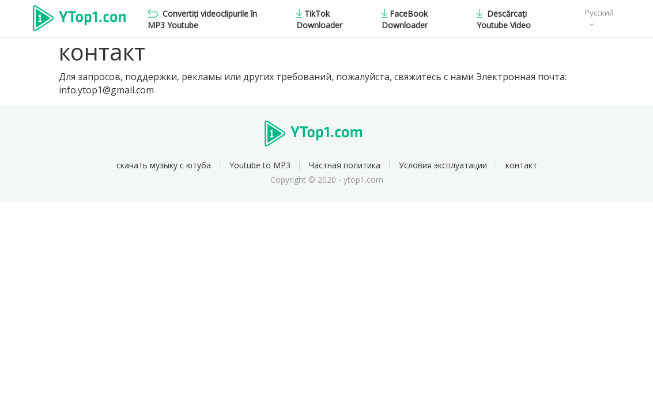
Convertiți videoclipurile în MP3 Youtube (202, 19)
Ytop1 (79, 19)
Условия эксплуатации (443, 165)
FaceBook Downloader (405, 19)
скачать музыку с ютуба (163, 165)
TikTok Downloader (319, 19)
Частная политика (344, 165)
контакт (521, 165)
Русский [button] (599, 12)
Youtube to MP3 (259, 165)
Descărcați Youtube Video (504, 19)
